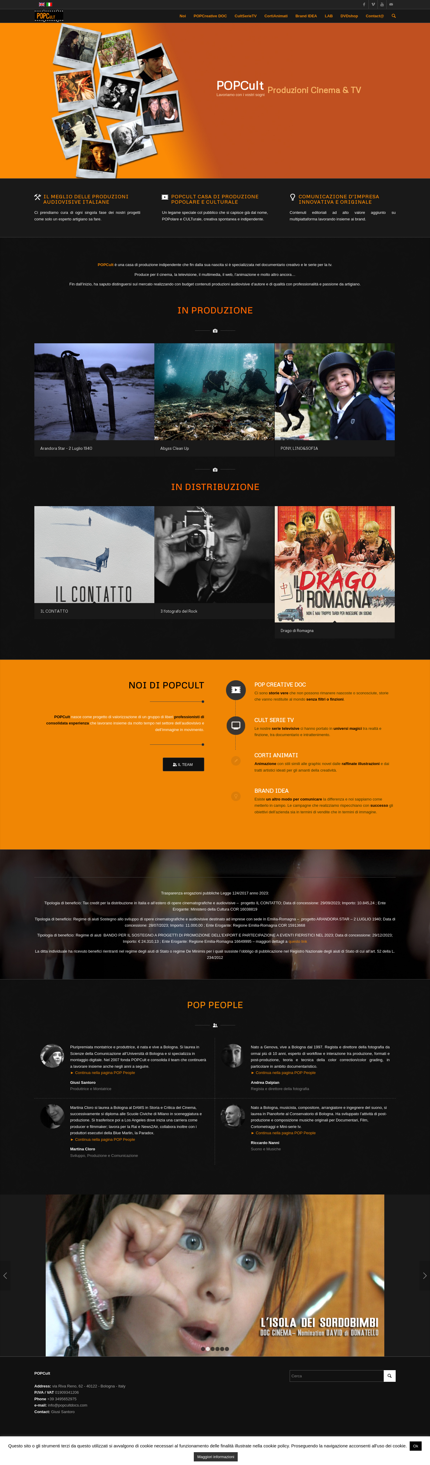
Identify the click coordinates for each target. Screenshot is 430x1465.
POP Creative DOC (280, 684)
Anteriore (5, 1276)
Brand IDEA (271, 790)
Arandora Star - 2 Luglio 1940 (66, 448)
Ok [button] (415, 1446)
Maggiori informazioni (215, 1457)
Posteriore (425, 1276)
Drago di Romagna (297, 630)
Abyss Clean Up (174, 448)
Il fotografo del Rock (178, 611)
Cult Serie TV (274, 720)
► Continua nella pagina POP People (102, 1072)
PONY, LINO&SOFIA (299, 448)
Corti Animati (276, 755)
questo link (297, 941)
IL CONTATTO (54, 611)
